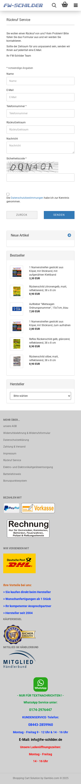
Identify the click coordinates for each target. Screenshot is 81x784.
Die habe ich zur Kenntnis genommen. (37, 199)
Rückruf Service (12, 460)
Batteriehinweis (12, 474)
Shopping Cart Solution (26, 778)
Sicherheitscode (15, 158)
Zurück (21, 214)
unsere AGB (10, 426)
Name (10, 73)
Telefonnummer (15, 106)
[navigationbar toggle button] (75, 5)
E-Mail (10, 90)
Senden (59, 214)
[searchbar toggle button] (54, 5)
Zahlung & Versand (14, 446)
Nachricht (12, 138)
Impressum (9, 453)
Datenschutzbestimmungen (27, 197)
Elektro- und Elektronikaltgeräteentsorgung (28, 467)
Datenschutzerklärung (16, 439)
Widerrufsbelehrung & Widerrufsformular (26, 433)
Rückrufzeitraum (16, 122)
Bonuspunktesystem (15, 480)
